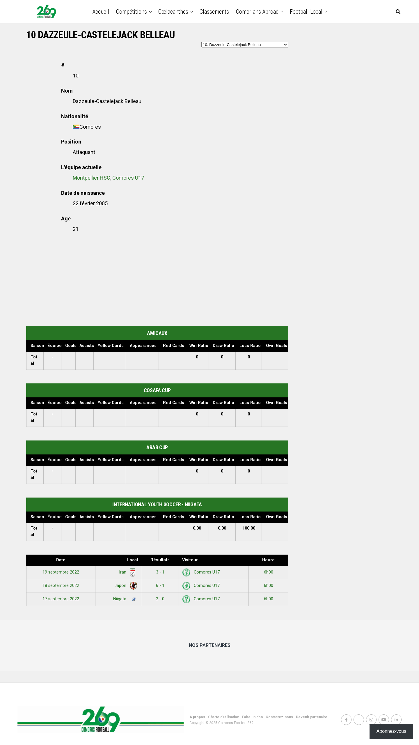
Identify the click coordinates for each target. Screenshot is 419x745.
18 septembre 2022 (60, 585)
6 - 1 (160, 585)
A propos (197, 717)
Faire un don (252, 717)
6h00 (268, 572)
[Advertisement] (157, 280)
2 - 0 (160, 599)
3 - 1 (160, 572)
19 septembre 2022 (60, 572)
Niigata (124, 599)
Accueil (101, 11)
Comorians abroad (257, 11)
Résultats (160, 560)
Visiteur (190, 560)
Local (132, 560)
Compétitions (131, 11)
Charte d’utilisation (223, 717)
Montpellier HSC (91, 178)
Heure (268, 560)
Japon (125, 585)
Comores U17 (128, 178)
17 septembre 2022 (60, 599)
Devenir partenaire (311, 717)
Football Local (306, 11)
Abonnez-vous (391, 731)
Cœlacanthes (173, 11)
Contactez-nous (279, 717)
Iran (127, 572)
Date (60, 560)
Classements (214, 11)
